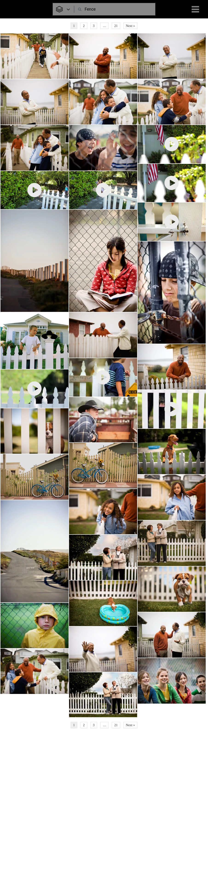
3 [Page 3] (94, 26)
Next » (130, 26)
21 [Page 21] (116, 26)
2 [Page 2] (84, 26)
